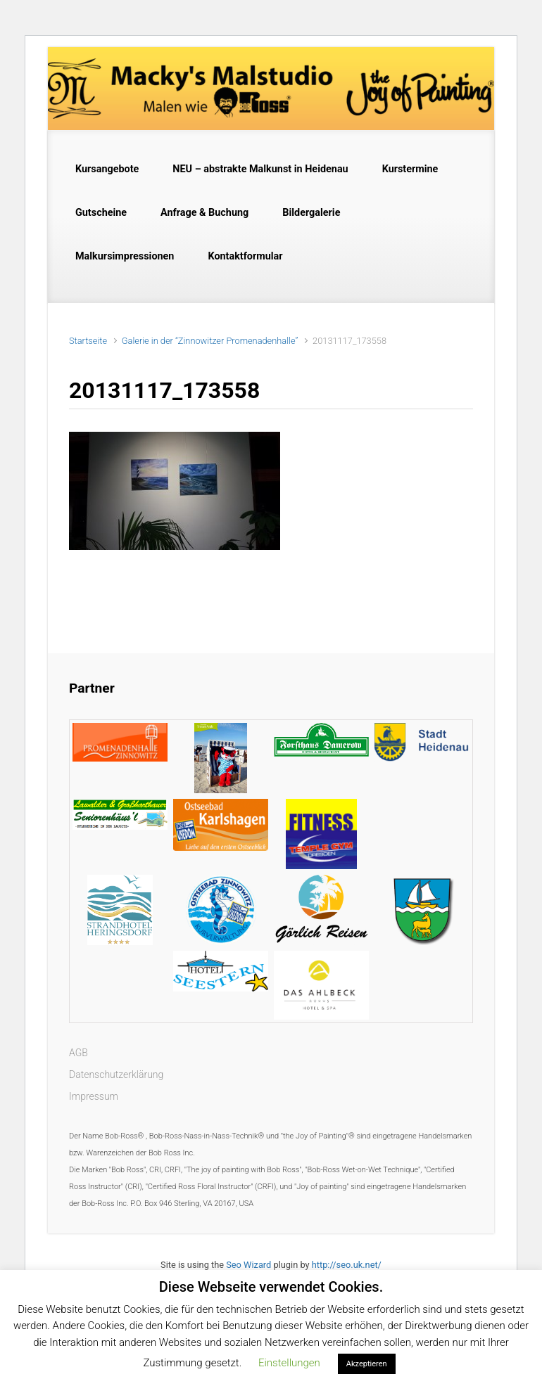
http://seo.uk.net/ (347, 1264)
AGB (78, 1052)
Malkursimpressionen (124, 256)
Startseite (88, 340)
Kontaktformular (245, 256)
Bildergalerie (311, 213)
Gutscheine (101, 213)
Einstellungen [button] (289, 1362)
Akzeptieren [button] (366, 1363)
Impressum (93, 1096)
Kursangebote (107, 169)
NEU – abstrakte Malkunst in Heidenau (260, 169)
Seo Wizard (248, 1264)
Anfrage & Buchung (204, 213)
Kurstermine (410, 169)
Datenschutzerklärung (116, 1074)
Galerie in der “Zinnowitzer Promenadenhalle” (210, 340)
